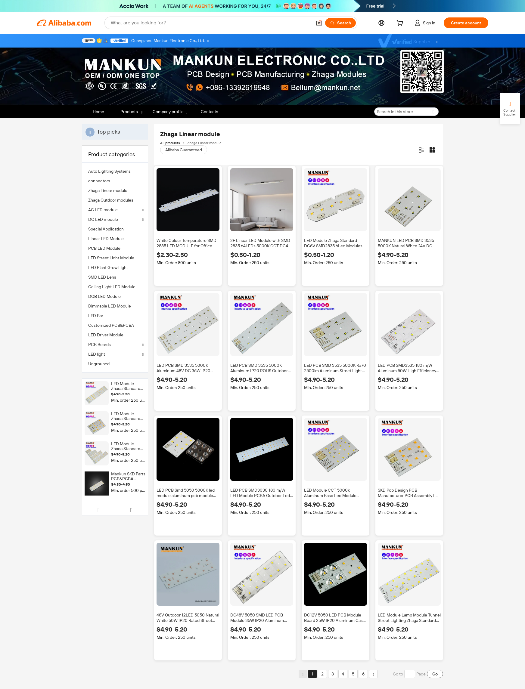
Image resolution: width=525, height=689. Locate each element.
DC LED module (103, 219)
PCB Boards (99, 344)
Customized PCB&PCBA (111, 325)
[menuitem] (115, 171)
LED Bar (95, 315)
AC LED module (103, 209)
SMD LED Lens (102, 277)
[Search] (340, 23)
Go (435, 674)
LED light (96, 354)
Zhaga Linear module (107, 190)
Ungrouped (99, 363)
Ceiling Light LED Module (111, 286)
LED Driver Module (105, 334)
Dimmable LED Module (109, 306)
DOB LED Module (104, 296)
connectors (99, 180)
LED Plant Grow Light (108, 267)
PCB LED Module (104, 248)
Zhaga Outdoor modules (110, 200)
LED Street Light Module (111, 257)
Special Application (106, 229)
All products (170, 143)
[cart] (400, 23)
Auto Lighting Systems (109, 171)
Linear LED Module (106, 238)
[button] (319, 22)
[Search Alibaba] (211, 23)
